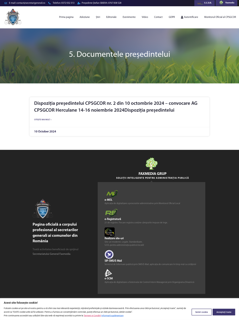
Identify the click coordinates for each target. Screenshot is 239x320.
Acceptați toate (223, 312)
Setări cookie (199, 312)
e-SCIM (109, 278)
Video (145, 17)
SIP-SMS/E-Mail (113, 261)
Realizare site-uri (114, 238)
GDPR (172, 17)
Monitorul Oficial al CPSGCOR (220, 17)
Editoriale (111, 17)
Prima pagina (66, 17)
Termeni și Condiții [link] (92, 315)
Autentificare (189, 17)
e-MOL (108, 200)
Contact (158, 17)
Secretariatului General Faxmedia (51, 254)
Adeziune (85, 17)
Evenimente (129, 17)
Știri (98, 17)
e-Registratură (113, 219)
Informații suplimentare (112, 315)
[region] (119, 309)
